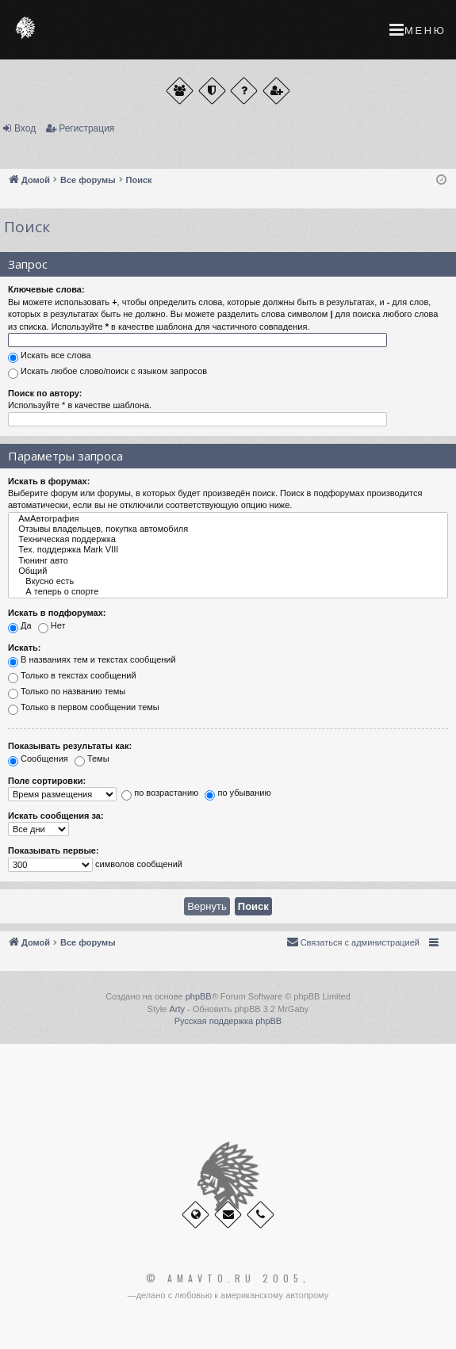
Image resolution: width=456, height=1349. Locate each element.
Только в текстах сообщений (72, 677)
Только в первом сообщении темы (83, 709)
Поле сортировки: (47, 780)
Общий (228, 571)
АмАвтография (228, 519)
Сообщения (38, 760)
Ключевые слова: (46, 289)
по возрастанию (159, 795)
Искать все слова (49, 356)
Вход (25, 128)
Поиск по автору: (45, 393)
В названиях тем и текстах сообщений (92, 661)
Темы (92, 760)
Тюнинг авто (228, 561)
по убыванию (237, 795)
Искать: (24, 647)
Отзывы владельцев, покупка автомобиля (228, 529)
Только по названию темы (66, 693)
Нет (52, 627)
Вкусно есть (228, 581)
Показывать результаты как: (70, 746)
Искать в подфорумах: (57, 612)
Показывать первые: (53, 850)
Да (20, 627)
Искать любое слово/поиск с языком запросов (107, 372)
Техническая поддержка (228, 539)
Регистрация (86, 128)
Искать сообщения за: (56, 815)
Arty (177, 1009)
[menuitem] (353, 942)
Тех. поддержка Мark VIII (228, 550)
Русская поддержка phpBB (228, 1021)
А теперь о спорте (228, 592)
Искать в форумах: (49, 481)
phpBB (199, 996)
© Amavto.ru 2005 (224, 1278)
